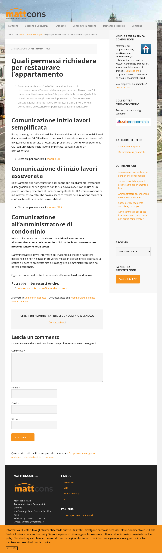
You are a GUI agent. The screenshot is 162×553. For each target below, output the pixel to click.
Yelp (66, 487)
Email (15, 403)
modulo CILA (54, 207)
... (64, 498)
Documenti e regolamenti (131, 151)
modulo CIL (53, 159)
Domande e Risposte (35, 297)
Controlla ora (132, 70)
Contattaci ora (57, 322)
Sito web (15, 419)
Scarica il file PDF (128, 279)
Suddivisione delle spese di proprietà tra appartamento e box (133, 185)
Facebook (69, 482)
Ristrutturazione (19, 301)
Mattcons (25, 14)
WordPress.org (71, 493)
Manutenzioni (78, 297)
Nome (15, 387)
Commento (18, 350)
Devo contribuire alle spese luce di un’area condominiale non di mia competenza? (132, 215)
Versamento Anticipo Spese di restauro (42, 288)
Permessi (91, 297)
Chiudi (11, 548)
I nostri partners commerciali (78, 515)
